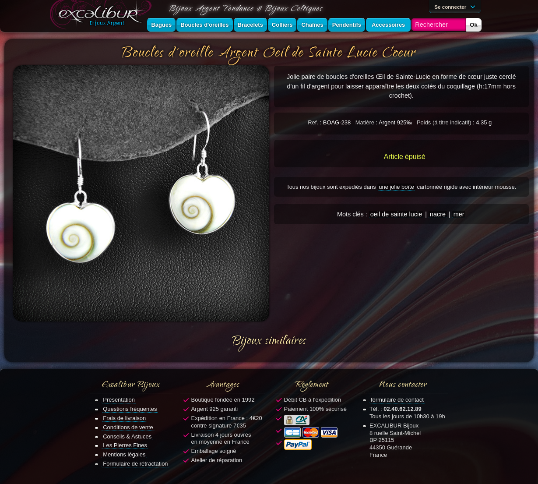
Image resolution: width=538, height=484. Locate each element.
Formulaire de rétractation (135, 463)
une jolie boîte (396, 187)
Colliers (282, 24)
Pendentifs (346, 24)
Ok (473, 24)
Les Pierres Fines (125, 445)
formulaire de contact (397, 399)
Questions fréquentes (130, 409)
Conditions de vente (128, 427)
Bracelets (250, 24)
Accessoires (388, 24)
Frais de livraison (124, 418)
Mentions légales (124, 454)
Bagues (161, 24)
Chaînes (312, 24)
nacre (438, 214)
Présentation (119, 399)
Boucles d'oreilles (204, 24)
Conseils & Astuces (127, 436)
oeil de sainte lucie (396, 214)
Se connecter (456, 6)
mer (459, 214)
